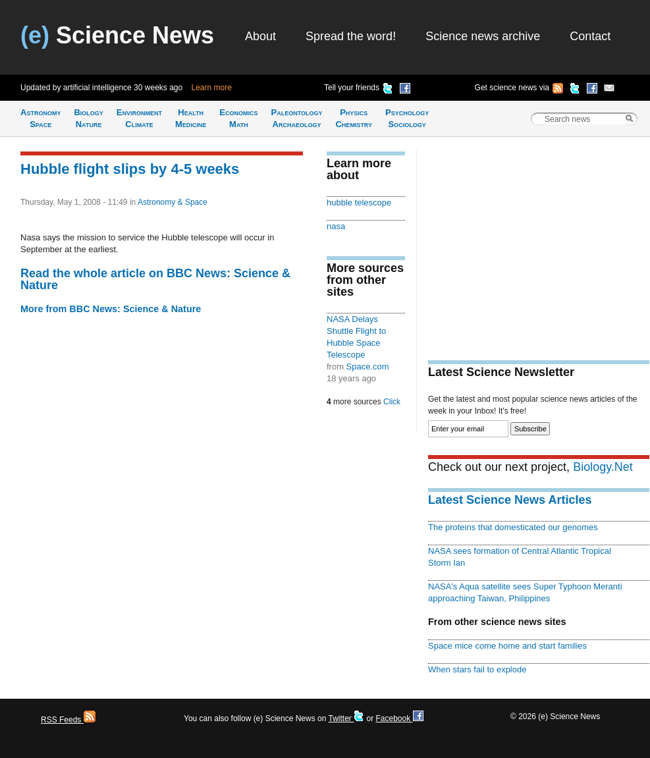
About (260, 36)
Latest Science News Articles (509, 499)
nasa (336, 226)
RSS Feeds (68, 719)
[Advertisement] (538, 241)
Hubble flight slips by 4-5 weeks (129, 169)
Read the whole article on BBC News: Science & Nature (155, 279)
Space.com (367, 366)
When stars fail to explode (477, 669)
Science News (117, 35)
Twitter (346, 718)
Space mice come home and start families (507, 646)
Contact (590, 36)
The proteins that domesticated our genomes (513, 527)
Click (391, 401)
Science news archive (482, 36)
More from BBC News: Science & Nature (110, 309)
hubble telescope (359, 202)
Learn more (212, 87)
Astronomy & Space (172, 202)
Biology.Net (603, 467)
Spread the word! (351, 36)
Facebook (399, 718)
